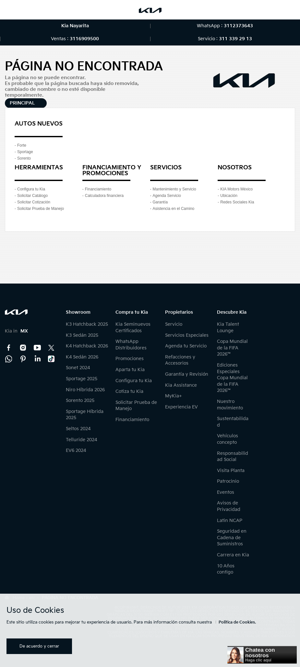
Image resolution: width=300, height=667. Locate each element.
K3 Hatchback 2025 (87, 324)
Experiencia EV (181, 407)
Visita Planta (231, 470)
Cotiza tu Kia (129, 391)
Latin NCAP (229, 520)
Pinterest (23, 359)
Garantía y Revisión (186, 374)
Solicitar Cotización (33, 202)
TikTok (51, 359)
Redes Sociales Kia (237, 202)
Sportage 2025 (81, 379)
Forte (21, 145)
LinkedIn (37, 359)
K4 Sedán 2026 (82, 357)
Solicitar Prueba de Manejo (40, 208)
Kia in (16, 331)
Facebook (9, 348)
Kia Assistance (181, 385)
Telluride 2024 (81, 440)
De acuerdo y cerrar (39, 646)
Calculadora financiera (104, 195)
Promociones (129, 358)
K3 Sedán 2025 (82, 335)
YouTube (37, 348)
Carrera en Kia (233, 555)
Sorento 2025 (80, 400)
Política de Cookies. (237, 622)
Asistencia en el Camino (174, 208)
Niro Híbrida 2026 (85, 390)
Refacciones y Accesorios (180, 360)
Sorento (24, 158)
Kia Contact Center (9, 359)
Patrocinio (228, 481)
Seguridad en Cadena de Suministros (231, 537)
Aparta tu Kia (130, 369)
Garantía (160, 202)
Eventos (225, 492)
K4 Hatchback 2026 (87, 346)
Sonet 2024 (78, 367)
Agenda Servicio (167, 195)
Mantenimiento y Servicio (174, 189)
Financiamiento (98, 189)
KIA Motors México (236, 189)
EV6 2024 (76, 450)
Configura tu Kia (31, 189)
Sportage (25, 152)
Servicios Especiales (187, 335)
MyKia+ (173, 396)
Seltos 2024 (78, 428)
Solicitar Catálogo (32, 195)
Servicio (173, 324)
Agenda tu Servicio (186, 346)
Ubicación (228, 195)
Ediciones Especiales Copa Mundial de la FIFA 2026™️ (232, 377)
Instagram (23, 348)
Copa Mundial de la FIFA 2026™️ (232, 348)
